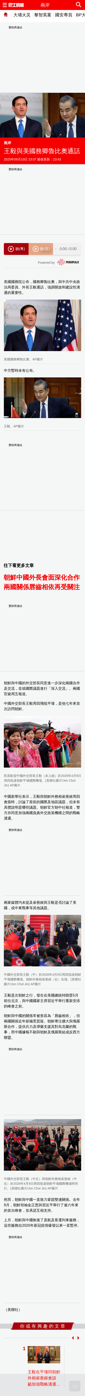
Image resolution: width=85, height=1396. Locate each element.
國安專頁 (63, 14)
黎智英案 (42, 14)
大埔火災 (22, 14)
